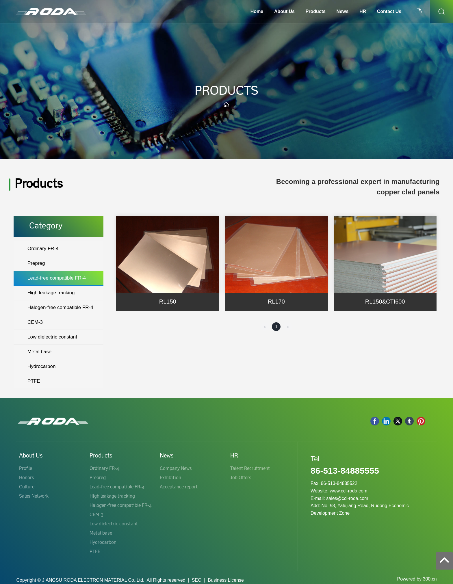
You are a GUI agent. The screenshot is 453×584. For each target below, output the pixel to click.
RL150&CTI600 (385, 301)
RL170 (276, 301)
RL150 (167, 301)
